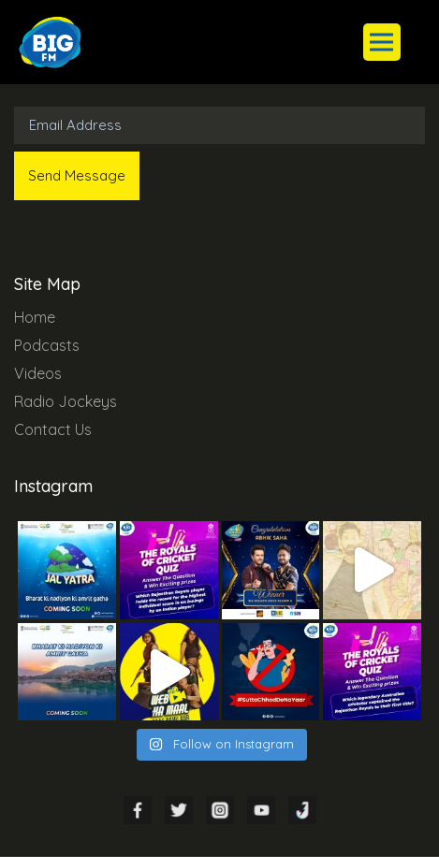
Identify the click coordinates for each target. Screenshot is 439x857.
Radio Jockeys (65, 401)
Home (34, 317)
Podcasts (47, 345)
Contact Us (53, 429)
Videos (38, 373)
